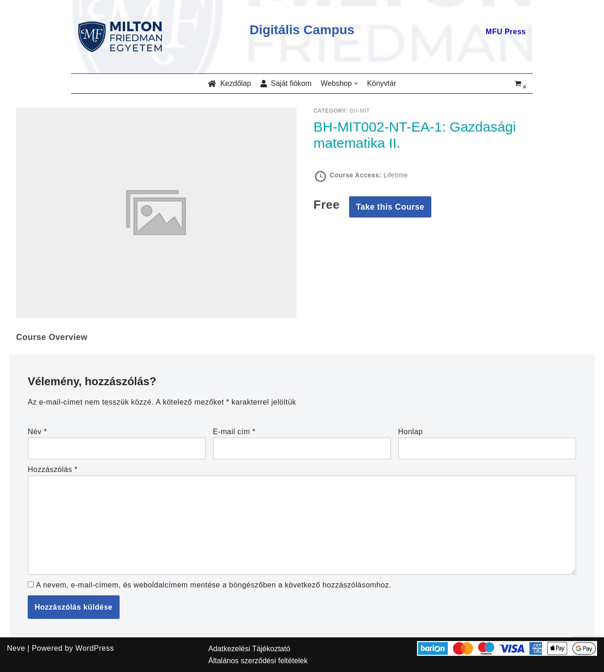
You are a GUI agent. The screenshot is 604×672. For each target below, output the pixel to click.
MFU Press (506, 32)
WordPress (94, 648)
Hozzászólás (53, 469)
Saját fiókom (286, 83)
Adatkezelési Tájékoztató (249, 649)
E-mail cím (234, 432)
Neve (16, 648)
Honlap (410, 432)
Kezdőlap (229, 83)
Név (37, 432)
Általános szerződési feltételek (258, 661)
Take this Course (390, 207)
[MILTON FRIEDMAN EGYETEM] (122, 36)
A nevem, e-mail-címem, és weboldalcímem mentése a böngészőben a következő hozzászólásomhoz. (213, 585)
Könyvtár (381, 83)
